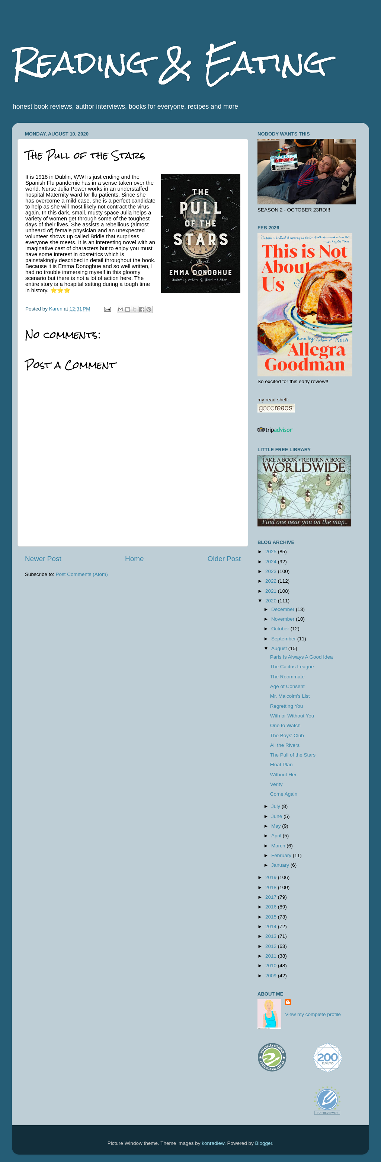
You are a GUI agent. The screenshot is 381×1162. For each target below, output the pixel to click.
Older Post (224, 559)
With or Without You (292, 716)
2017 (271, 897)
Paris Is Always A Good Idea (301, 657)
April (277, 835)
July (276, 806)
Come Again (284, 794)
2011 (271, 956)
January (281, 865)
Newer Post (43, 559)
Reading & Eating (169, 62)
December (283, 609)
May (276, 826)
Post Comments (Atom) (82, 574)
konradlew (213, 1143)
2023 (271, 571)
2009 (271, 975)
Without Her (283, 774)
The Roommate (287, 676)
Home (134, 559)
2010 (271, 965)
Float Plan (281, 764)
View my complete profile (313, 1014)
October (281, 628)
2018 (271, 887)
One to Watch (285, 725)
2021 (271, 591)
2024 (271, 561)
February (282, 855)
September (284, 639)
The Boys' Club (287, 735)
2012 (271, 946)
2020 (271, 601)
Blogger (263, 1143)
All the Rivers (285, 745)
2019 (271, 877)
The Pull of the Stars (293, 755)
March (278, 846)
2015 (271, 917)
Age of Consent (287, 686)
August (279, 648)
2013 (271, 936)
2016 (271, 907)
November (283, 619)
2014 (271, 926)
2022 (271, 581)
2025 (271, 551)
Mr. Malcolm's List (290, 696)
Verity (276, 784)
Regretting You (286, 706)
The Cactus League (292, 666)
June (277, 816)
